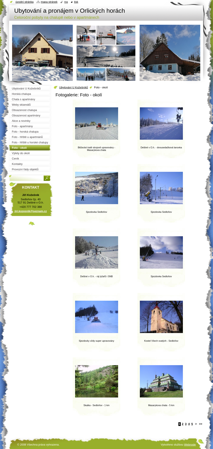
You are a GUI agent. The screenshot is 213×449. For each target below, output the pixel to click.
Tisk (76, 1)
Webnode (190, 444)
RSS (66, 1)
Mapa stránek (49, 1)
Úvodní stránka (24, 1)
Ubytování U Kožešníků (73, 87)
